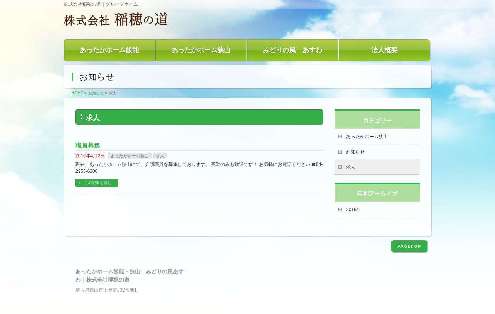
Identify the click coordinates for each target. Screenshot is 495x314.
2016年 (353, 209)
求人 (160, 156)
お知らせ (355, 152)
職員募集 (87, 145)
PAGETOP (409, 246)
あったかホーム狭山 (130, 156)
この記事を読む (97, 183)
